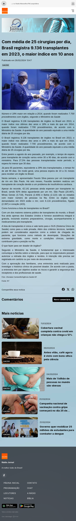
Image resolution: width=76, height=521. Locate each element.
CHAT (30, 488)
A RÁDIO (31, 493)
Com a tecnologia (10, 516)
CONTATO (32, 483)
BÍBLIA (30, 498)
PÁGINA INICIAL (11, 483)
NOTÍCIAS (8, 498)
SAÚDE (5, 65)
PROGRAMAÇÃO (11, 488)
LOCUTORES (10, 493)
